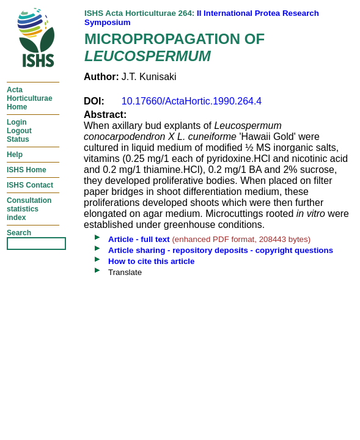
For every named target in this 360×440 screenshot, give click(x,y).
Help (15, 154)
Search (19, 233)
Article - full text (139, 239)
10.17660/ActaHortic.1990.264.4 (192, 101)
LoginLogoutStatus (19, 131)
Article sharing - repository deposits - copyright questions (220, 250)
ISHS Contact (30, 185)
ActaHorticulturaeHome (30, 98)
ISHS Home (26, 170)
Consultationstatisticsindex (29, 209)
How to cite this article (151, 261)
